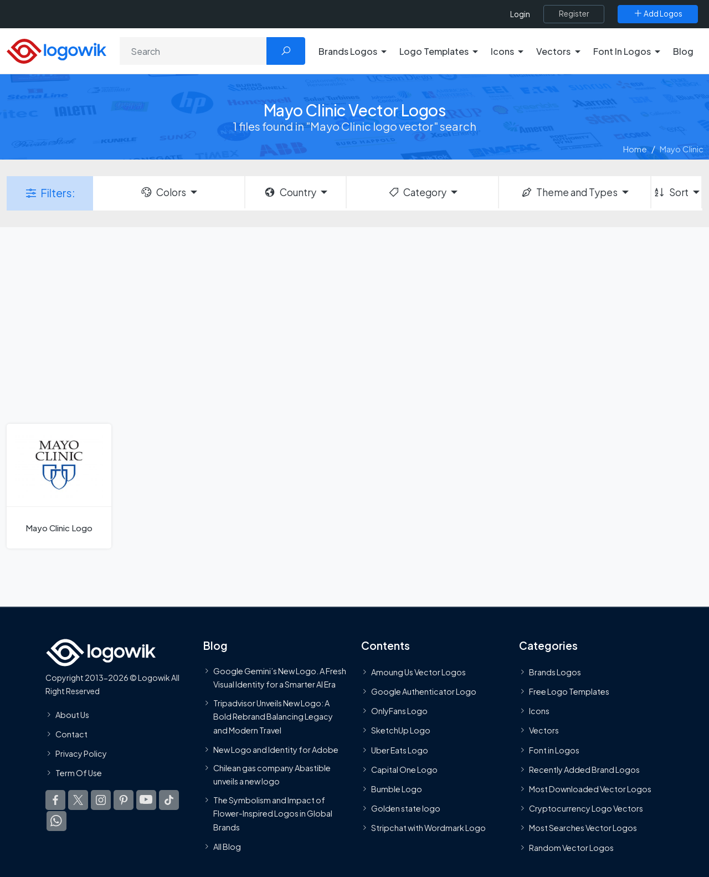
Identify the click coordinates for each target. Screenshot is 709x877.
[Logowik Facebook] (55, 800)
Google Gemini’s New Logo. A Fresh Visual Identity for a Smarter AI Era (279, 677)
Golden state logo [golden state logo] (405, 808)
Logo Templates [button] (434, 51)
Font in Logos (554, 750)
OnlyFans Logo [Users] (399, 711)
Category (417, 192)
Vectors (544, 730)
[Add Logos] (658, 14)
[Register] (573, 14)
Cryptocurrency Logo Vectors (586, 808)
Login (520, 14)
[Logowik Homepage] (56, 49)
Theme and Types (569, 192)
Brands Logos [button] (347, 51)
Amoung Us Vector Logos (418, 672)
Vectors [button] (553, 51)
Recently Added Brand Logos (584, 770)
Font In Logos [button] (622, 51)
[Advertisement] (354, 324)
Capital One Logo (404, 770)
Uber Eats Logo (399, 750)
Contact (71, 734)
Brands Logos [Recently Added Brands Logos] (555, 672)
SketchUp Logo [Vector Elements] (400, 730)
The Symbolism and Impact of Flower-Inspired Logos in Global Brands (272, 813)
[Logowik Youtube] (146, 800)
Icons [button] (502, 51)
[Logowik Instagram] (101, 800)
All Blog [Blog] (227, 847)
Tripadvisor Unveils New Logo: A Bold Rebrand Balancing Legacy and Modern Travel (273, 716)
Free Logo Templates (569, 691)
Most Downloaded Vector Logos (590, 789)
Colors (163, 192)
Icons (539, 711)
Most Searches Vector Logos (583, 828)
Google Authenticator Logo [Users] (423, 691)
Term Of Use (78, 773)
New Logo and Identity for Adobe (275, 750)
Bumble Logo (396, 789)
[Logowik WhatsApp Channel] (56, 821)
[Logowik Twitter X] (78, 800)
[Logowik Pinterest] (123, 800)
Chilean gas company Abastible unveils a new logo (272, 774)
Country (290, 192)
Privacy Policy (81, 753)
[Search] (193, 51)
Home (635, 148)
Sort (670, 192)
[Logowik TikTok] (169, 800)
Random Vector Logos (571, 848)
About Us (72, 715)
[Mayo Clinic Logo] (59, 486)
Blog (683, 51)
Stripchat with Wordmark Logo (428, 828)
